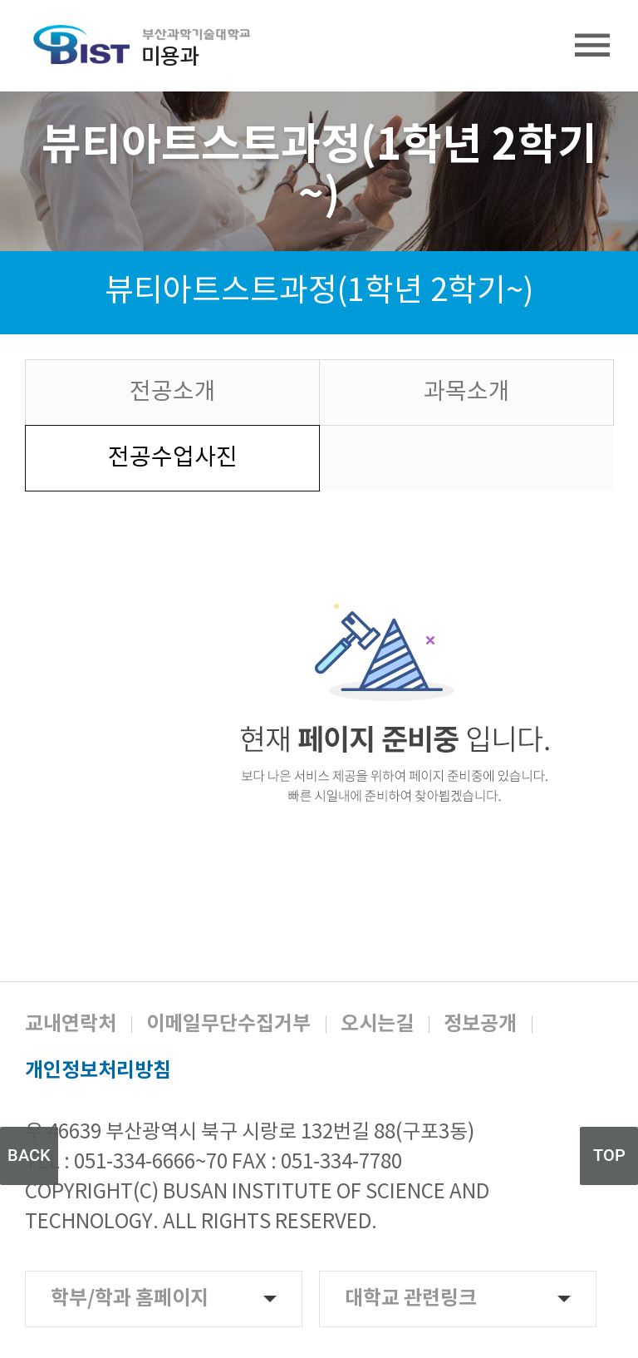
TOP (609, 1155)
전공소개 (173, 392)
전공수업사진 (173, 458)
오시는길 (377, 1024)
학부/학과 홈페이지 (164, 1298)
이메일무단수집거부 (228, 1024)
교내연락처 (70, 1024)
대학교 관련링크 (458, 1298)
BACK (29, 1155)
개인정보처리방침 (98, 1071)
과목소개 (467, 392)
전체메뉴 (592, 45)
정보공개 (480, 1024)
